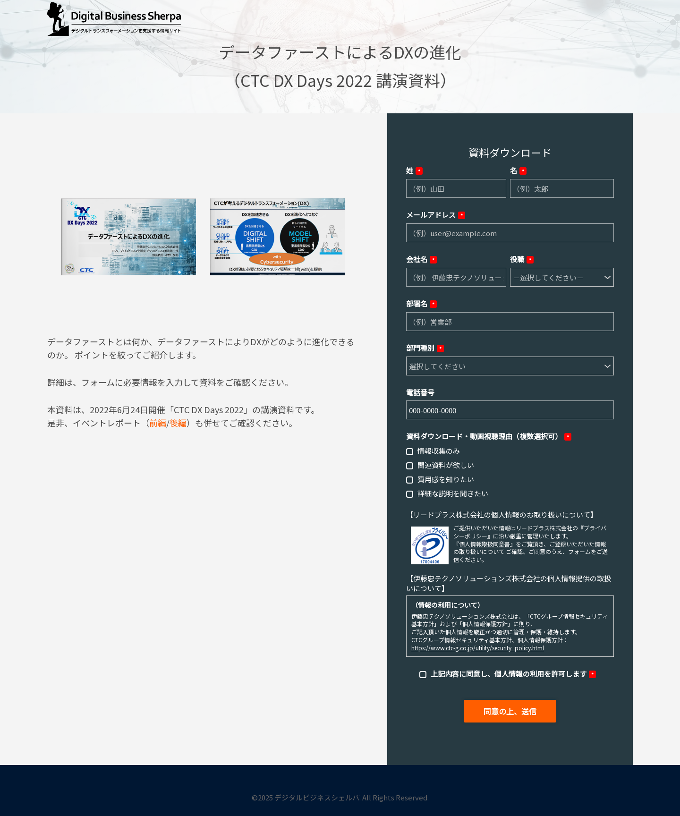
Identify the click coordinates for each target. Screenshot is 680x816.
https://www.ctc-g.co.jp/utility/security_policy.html (477, 648)
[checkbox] (510, 471)
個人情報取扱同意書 (484, 544)
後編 (178, 422)
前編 (157, 422)
